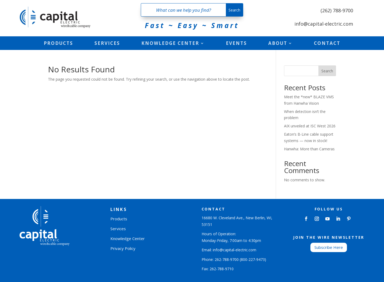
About (277, 43)
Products (58, 43)
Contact (327, 43)
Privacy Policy (122, 248)
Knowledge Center (170, 43)
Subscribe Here (328, 247)
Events (236, 43)
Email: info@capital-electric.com (229, 249)
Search (327, 70)
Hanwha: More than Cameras (309, 148)
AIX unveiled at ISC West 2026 (309, 125)
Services (107, 43)
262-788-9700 (227, 259)
